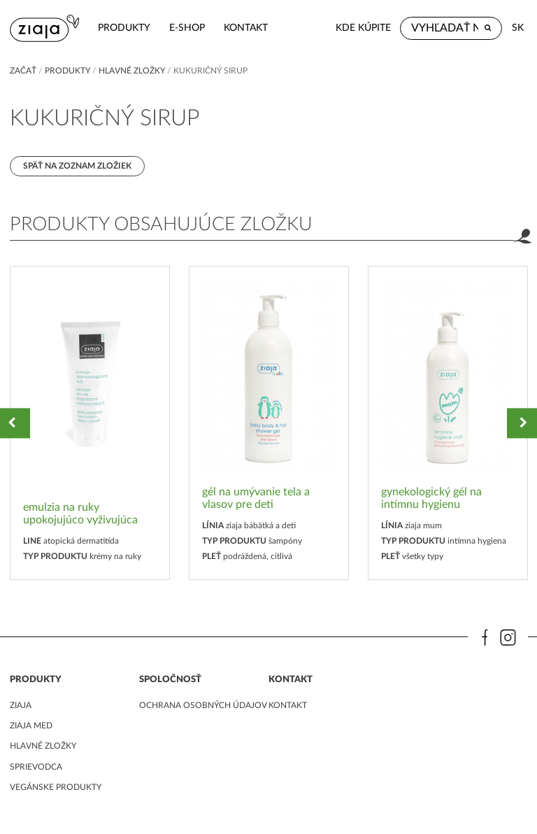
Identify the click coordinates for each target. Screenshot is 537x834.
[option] (90, 423)
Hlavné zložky (132, 70)
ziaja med (31, 725)
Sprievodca (36, 767)
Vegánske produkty (55, 787)
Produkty (124, 27)
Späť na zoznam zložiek (77, 166)
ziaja (20, 705)
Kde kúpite (363, 27)
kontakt (246, 27)
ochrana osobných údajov (203, 705)
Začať (23, 70)
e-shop (187, 27)
